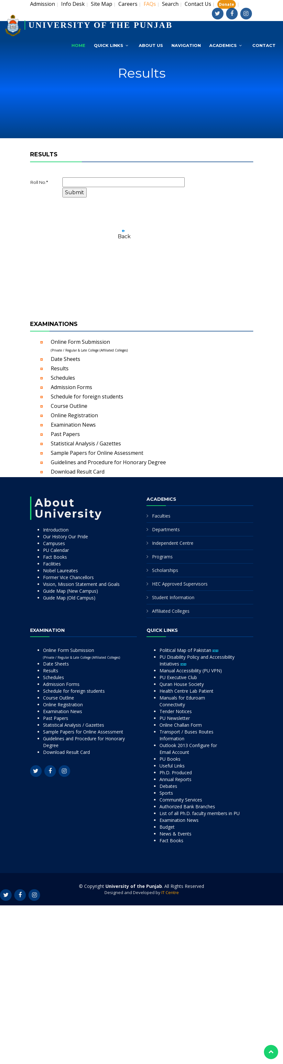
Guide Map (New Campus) (70, 591)
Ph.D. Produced (175, 772)
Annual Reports (175, 779)
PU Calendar (56, 550)
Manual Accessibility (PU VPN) (190, 670)
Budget (167, 827)
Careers (127, 3)
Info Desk (73, 3)
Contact (264, 45)
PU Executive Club (178, 677)
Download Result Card (77, 471)
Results (60, 368)
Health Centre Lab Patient (186, 691)
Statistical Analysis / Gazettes (86, 443)
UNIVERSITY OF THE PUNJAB (100, 25)
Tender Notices (175, 711)
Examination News (73, 424)
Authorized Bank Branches (187, 806)
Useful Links (172, 766)
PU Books (169, 759)
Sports (166, 793)
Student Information (173, 597)
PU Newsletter (174, 718)
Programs (162, 557)
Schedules (63, 377)
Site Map (101, 3)
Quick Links (108, 45)
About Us (151, 45)
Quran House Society (181, 684)
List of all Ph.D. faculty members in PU (199, 813)
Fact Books (55, 557)
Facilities (52, 564)
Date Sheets (65, 359)
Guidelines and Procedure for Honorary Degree (108, 462)
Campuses (54, 543)
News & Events (175, 834)
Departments (166, 529)
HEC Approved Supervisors (180, 584)
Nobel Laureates (60, 570)
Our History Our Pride (65, 536)
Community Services (180, 800)
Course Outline (69, 405)
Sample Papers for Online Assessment (97, 452)
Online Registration (74, 415)
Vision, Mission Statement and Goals (81, 584)
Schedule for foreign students (87, 396)
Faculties (161, 516)
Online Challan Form (180, 725)
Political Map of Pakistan (188, 650)
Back (124, 236)
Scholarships (165, 570)
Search (170, 3)
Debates (168, 786)
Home (78, 45)
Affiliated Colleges (171, 611)
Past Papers (65, 434)
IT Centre (170, 892)
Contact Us (198, 3)
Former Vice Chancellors (68, 577)
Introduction (56, 530)
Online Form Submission (89, 345)
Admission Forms (71, 387)
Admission (42, 3)
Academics (223, 45)
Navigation (186, 45)
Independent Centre (172, 543)
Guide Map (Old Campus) (69, 598)
